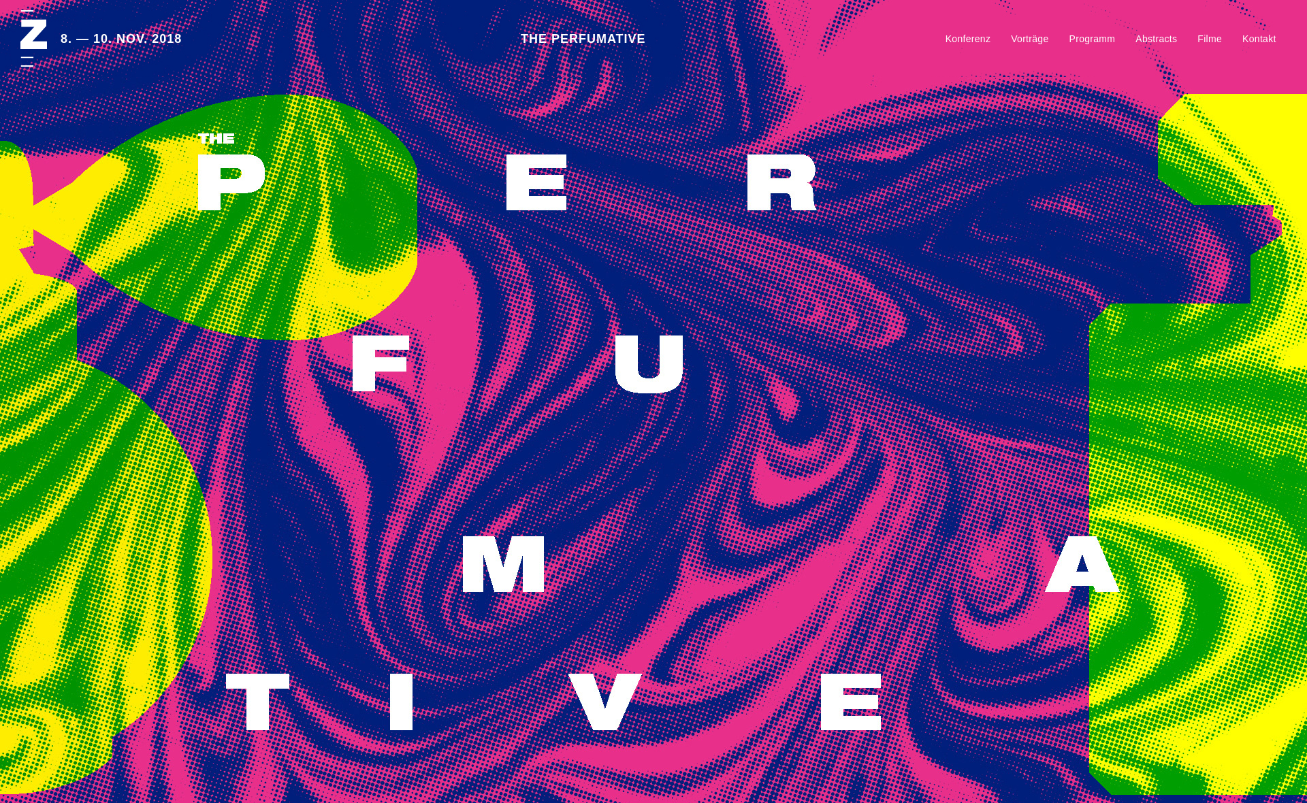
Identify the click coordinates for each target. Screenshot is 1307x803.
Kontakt (1259, 38)
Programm (1092, 38)
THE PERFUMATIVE (583, 39)
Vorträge (1029, 38)
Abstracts (1156, 38)
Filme (1209, 38)
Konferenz (968, 38)
